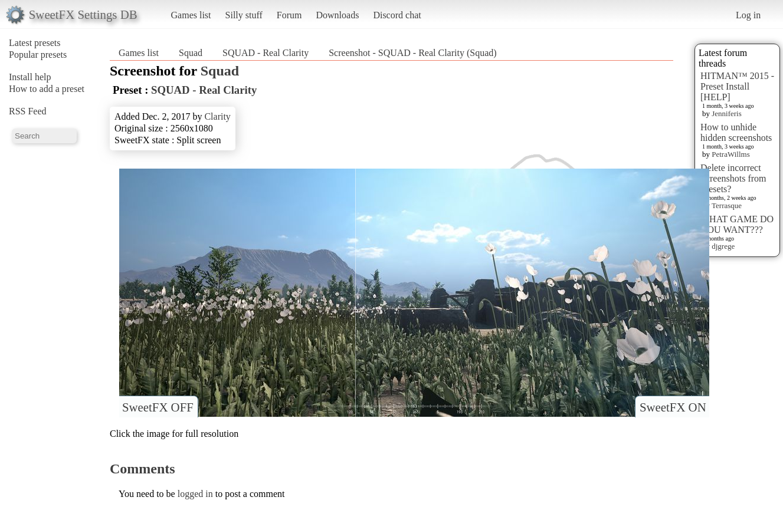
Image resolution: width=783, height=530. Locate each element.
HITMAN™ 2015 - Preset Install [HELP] (737, 86)
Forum (289, 15)
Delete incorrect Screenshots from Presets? (733, 178)
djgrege (723, 246)
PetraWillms (730, 154)
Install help (30, 77)
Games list (191, 15)
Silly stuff (244, 15)
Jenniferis (727, 113)
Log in (748, 15)
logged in (195, 494)
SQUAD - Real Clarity (265, 53)
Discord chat (397, 15)
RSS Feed (28, 111)
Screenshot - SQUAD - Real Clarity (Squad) (412, 53)
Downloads (337, 15)
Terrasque (727, 205)
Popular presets (38, 55)
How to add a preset (46, 89)
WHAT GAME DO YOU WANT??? (737, 224)
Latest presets (35, 43)
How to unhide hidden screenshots (736, 132)
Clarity (217, 116)
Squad (190, 53)
